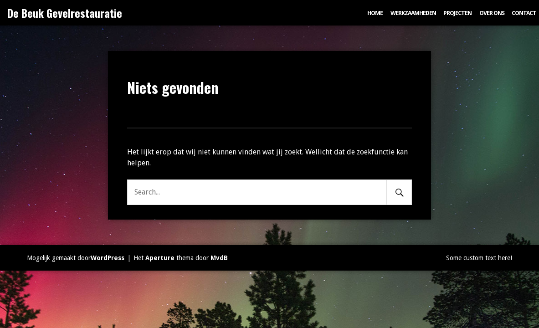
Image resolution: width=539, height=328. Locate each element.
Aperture (160, 257)
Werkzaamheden (413, 13)
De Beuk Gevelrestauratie (64, 13)
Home (375, 13)
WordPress (107, 257)
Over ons (491, 13)
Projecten (457, 13)
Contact (524, 13)
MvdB (219, 257)
